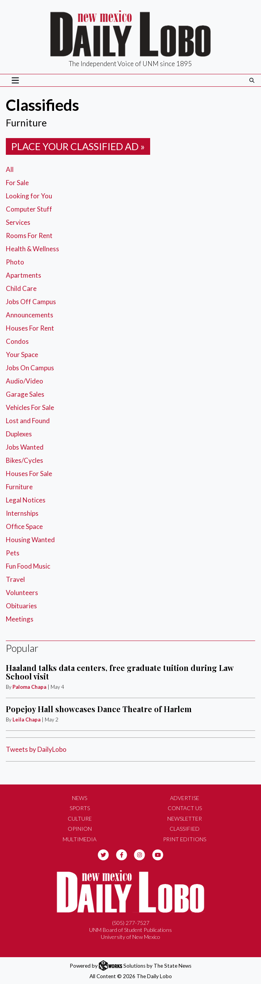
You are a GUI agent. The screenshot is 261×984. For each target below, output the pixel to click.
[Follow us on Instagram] (139, 854)
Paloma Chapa (29, 687)
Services (18, 222)
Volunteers (22, 592)
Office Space (24, 526)
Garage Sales (25, 394)
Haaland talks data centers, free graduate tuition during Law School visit (119, 671)
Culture (80, 818)
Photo (15, 262)
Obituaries (21, 606)
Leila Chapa (26, 719)
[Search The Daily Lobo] (251, 80)
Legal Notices (26, 500)
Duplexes (19, 434)
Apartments (23, 275)
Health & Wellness (32, 249)
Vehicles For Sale (30, 407)
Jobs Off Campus (31, 302)
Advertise (184, 798)
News (79, 798)
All (10, 169)
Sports (80, 808)
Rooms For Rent (29, 235)
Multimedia (79, 839)
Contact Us (185, 808)
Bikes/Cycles (24, 460)
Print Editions (184, 839)
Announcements (29, 315)
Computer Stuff (29, 209)
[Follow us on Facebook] (121, 854)
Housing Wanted (30, 540)
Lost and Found (28, 421)
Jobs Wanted (25, 447)
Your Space (22, 354)
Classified (185, 828)
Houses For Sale (29, 473)
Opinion (80, 828)
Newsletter (184, 818)
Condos (17, 341)
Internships (22, 513)
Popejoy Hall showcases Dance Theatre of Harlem (99, 709)
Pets (12, 553)
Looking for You (29, 196)
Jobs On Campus (30, 368)
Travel (15, 579)
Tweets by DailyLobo (36, 749)
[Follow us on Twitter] (103, 854)
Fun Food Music (28, 566)
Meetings (19, 619)
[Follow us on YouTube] (158, 854)
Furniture (19, 487)
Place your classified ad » (78, 146)
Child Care (21, 288)
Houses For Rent (30, 328)
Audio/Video (24, 381)
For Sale (17, 183)
